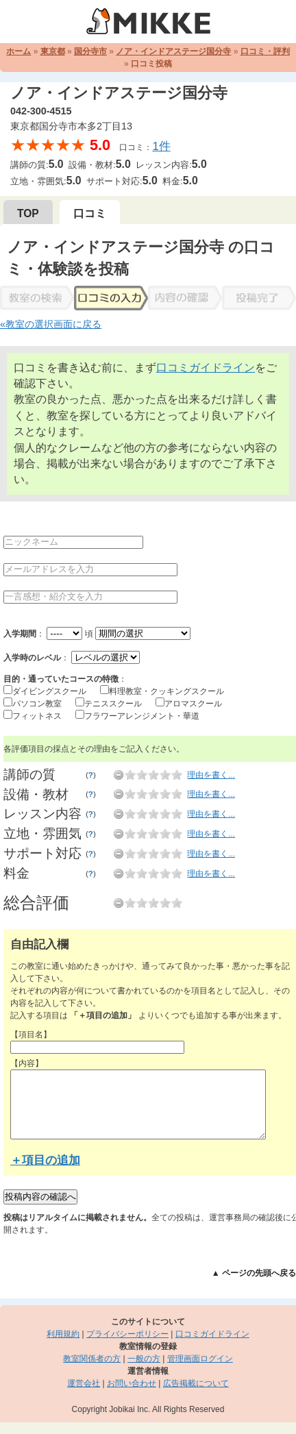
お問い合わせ (131, 1383)
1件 (161, 146)
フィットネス (37, 716)
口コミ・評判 (265, 51)
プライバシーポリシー (127, 1334)
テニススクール (113, 703)
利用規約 (63, 1334)
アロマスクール (193, 703)
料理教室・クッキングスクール (166, 691)
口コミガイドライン (205, 367)
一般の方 (143, 1358)
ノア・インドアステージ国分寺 (173, 51)
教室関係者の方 (92, 1358)
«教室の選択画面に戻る (50, 324)
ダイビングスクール (49, 691)
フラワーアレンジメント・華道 (141, 716)
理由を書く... (211, 775)
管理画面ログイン (200, 1358)
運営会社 (83, 1383)
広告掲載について (196, 1383)
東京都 (52, 51)
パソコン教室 (37, 703)
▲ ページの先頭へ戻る (254, 1273)
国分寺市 (90, 51)
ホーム (18, 51)
